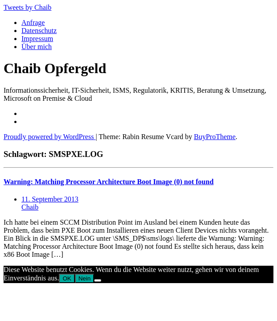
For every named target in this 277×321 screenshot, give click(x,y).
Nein (85, 278)
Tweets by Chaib (27, 7)
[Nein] (97, 280)
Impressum (37, 38)
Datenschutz (39, 30)
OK (66, 278)
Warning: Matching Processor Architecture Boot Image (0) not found (109, 181)
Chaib (29, 207)
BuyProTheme (215, 136)
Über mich (36, 46)
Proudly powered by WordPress (49, 136)
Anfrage (33, 22)
